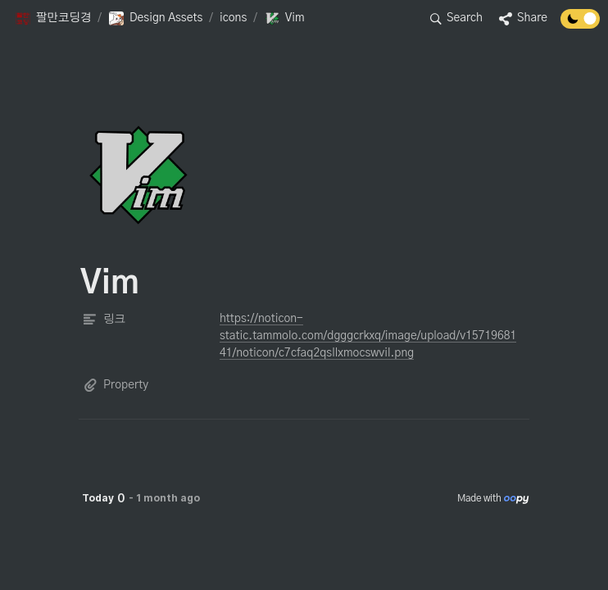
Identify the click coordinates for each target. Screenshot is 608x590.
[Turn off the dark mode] (580, 24)
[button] (53, 19)
